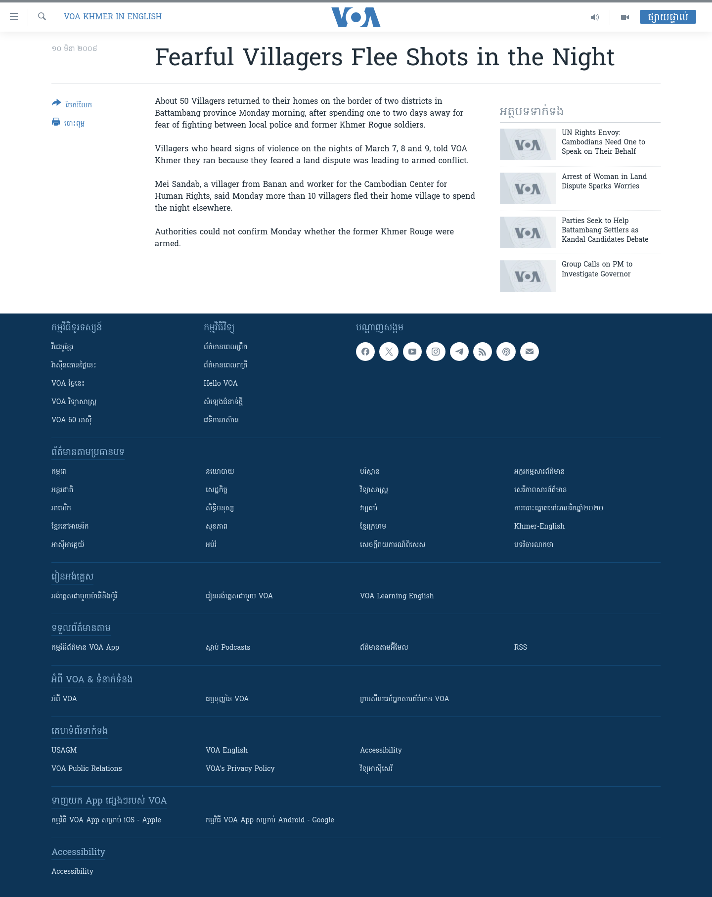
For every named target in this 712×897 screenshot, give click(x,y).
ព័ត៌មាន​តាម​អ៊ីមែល (384, 648)
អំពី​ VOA (64, 699)
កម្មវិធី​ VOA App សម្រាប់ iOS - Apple (106, 820)
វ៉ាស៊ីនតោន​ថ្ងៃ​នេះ (73, 365)
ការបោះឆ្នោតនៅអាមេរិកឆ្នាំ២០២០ (558, 508)
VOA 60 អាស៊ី (71, 420)
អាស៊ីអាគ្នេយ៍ (68, 545)
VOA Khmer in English (113, 17)
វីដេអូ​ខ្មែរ (62, 347)
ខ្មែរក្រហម (373, 527)
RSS (520, 648)
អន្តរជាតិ (62, 490)
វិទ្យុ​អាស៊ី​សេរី (376, 769)
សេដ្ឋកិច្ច (216, 490)
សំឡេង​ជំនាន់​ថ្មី (223, 402)
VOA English (227, 751)
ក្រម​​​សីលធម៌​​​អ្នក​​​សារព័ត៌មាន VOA (404, 699)
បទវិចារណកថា (533, 545)
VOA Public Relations (86, 769)
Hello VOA (221, 384)
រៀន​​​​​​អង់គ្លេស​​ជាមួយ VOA (239, 596)
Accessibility (381, 751)
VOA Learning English (397, 596)
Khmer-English (539, 527)
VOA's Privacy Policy (240, 769)
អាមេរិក (61, 508)
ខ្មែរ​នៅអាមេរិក (70, 527)
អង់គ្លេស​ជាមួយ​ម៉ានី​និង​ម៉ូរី (84, 596)
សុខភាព (216, 527)
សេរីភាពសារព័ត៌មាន (540, 490)
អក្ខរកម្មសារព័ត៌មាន (539, 472)
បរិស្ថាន (370, 472)
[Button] (72, 106)
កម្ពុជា (59, 472)
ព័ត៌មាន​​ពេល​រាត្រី (226, 365)
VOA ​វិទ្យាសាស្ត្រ (73, 402)
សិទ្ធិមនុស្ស (220, 508)
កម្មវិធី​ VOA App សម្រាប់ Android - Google (270, 820)
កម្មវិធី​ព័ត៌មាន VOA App (85, 648)
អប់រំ (211, 545)
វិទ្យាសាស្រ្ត (374, 490)
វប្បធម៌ (368, 508)
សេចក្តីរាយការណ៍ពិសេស (393, 545)
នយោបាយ (220, 472)
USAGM (64, 751)
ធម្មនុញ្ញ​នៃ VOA (227, 699)
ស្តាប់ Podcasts (228, 648)
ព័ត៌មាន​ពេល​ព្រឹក (226, 347)
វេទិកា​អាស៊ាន (221, 420)
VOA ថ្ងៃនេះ (68, 384)
